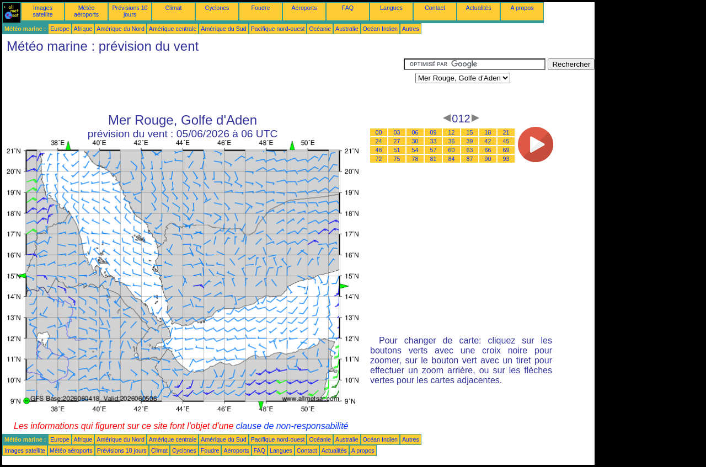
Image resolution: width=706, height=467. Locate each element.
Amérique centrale (172, 28)
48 (379, 150)
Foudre (261, 7)
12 (451, 132)
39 (470, 141)
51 (397, 150)
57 (433, 150)
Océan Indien (380, 28)
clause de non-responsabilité (292, 426)
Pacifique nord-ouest (278, 28)
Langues (391, 7)
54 (415, 150)
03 (397, 132)
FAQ (348, 7)
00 (379, 132)
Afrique (83, 28)
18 (488, 132)
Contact (435, 7)
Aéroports (304, 7)
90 (488, 158)
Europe (59, 28)
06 (415, 132)
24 (379, 141)
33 (433, 141)
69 (506, 150)
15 (470, 132)
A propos (521, 7)
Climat (173, 7)
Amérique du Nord (120, 28)
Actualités (478, 7)
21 (506, 132)
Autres (410, 28)
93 (506, 158)
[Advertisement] (203, 83)
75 (397, 158)
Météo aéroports (86, 11)
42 (488, 141)
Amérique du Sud (223, 28)
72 (379, 158)
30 (415, 141)
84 (451, 158)
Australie (346, 28)
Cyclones (217, 7)
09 (433, 132)
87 (470, 158)
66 (488, 150)
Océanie (320, 28)
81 (433, 158)
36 (451, 141)
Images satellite (42, 11)
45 (506, 141)
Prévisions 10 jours (130, 11)
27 (397, 141)
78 (415, 158)
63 (470, 150)
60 (451, 150)
